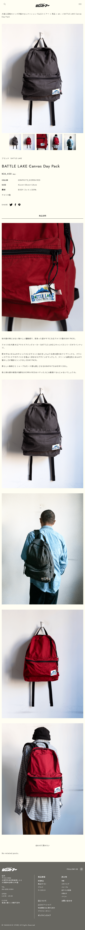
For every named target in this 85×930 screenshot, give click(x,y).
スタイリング (65, 884)
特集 (63, 881)
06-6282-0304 (7, 889)
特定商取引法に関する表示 (46, 908)
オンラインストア (44, 915)
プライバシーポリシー (44, 911)
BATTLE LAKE (16, 158)
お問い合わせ (67, 900)
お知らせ (64, 893)
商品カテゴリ (42, 884)
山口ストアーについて (44, 905)
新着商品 (41, 881)
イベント (64, 896)
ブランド (40, 887)
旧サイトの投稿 (66, 890)
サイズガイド (42, 890)
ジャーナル (65, 887)
